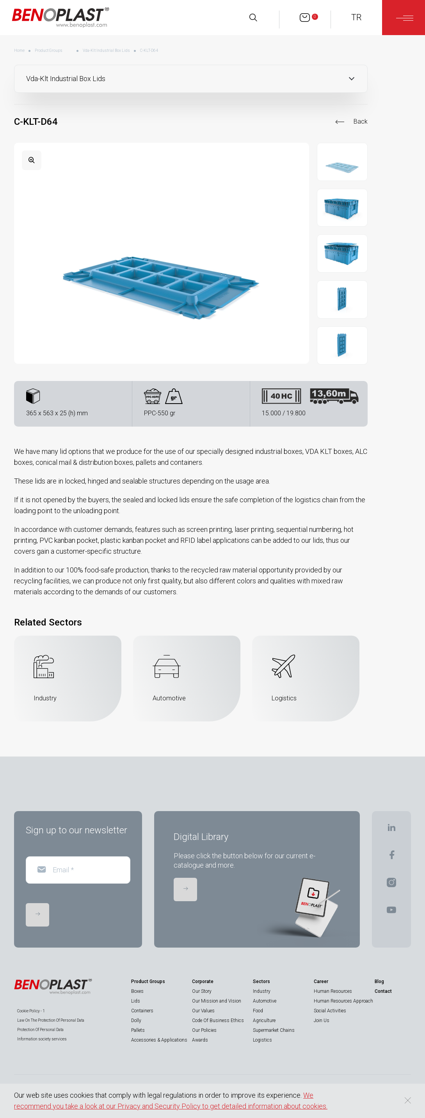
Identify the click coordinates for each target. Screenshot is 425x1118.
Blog (379, 981)
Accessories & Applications (159, 1040)
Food (258, 1010)
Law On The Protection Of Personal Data (50, 1020)
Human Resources (333, 991)
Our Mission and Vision (216, 1001)
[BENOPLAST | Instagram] (391, 885)
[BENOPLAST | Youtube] (391, 912)
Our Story (202, 991)
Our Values (203, 1010)
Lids (135, 1001)
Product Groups (48, 50)
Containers (142, 1010)
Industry (261, 991)
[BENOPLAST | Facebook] (391, 857)
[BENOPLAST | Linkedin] (391, 830)
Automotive (264, 1001)
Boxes (137, 991)
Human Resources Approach (343, 1001)
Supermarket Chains (274, 1030)
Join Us (321, 1020)
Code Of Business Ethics (218, 1020)
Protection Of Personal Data (40, 1030)
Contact (383, 991)
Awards (200, 1040)
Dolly (136, 1020)
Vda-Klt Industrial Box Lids (106, 50)
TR (356, 17)
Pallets (138, 1030)
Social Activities (330, 1010)
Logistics (262, 1040)
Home (19, 50)
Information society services (42, 1039)
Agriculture (264, 1020)
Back (361, 121)
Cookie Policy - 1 (31, 1011)
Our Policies (204, 1030)
